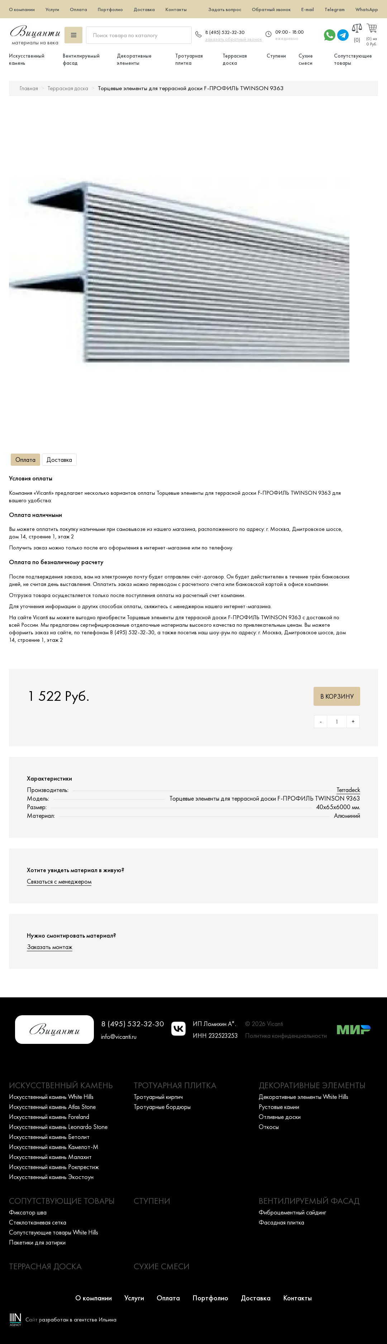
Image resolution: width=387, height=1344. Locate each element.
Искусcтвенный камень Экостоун (51, 1177)
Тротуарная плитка (189, 59)
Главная (29, 88)
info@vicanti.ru (119, 1036)
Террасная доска (235, 59)
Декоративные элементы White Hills (303, 1097)
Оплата (78, 9)
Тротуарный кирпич (158, 1097)
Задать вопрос (224, 9)
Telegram (335, 9)
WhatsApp (366, 9)
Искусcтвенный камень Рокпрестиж (54, 1167)
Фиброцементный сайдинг (292, 1212)
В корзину (337, 696)
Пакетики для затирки (37, 1242)
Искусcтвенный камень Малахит (50, 1157)
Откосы (269, 1127)
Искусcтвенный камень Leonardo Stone (58, 1127)
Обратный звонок (271, 9)
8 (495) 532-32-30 (224, 32)
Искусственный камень (61, 1085)
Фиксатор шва (28, 1212)
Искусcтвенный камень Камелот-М (54, 1147)
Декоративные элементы (134, 59)
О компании (22, 9)
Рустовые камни (279, 1107)
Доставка (144, 9)
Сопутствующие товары (62, 1200)
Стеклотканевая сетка (37, 1222)
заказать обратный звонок (233, 39)
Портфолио (110, 9)
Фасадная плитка (281, 1222)
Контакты (176, 9)
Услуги (52, 9)
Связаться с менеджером (59, 881)
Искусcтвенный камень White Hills (51, 1097)
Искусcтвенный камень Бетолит (49, 1137)
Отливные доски (280, 1117)
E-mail (307, 9)
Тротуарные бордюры (162, 1107)
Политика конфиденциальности (286, 1035)
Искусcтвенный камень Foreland (49, 1117)
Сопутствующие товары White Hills (53, 1232)
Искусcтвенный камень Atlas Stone (52, 1107)
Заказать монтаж (49, 947)
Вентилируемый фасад (309, 1200)
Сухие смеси (305, 59)
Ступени (276, 55)
